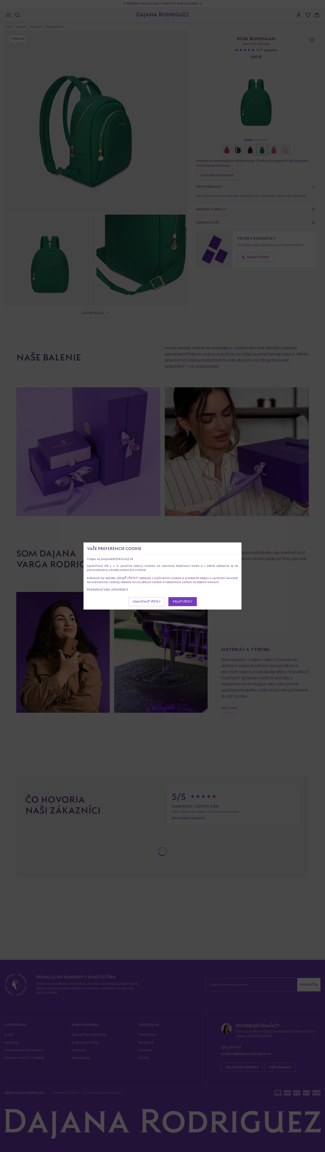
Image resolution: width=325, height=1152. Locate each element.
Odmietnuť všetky (146, 601)
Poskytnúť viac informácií (107, 589)
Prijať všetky (182, 601)
